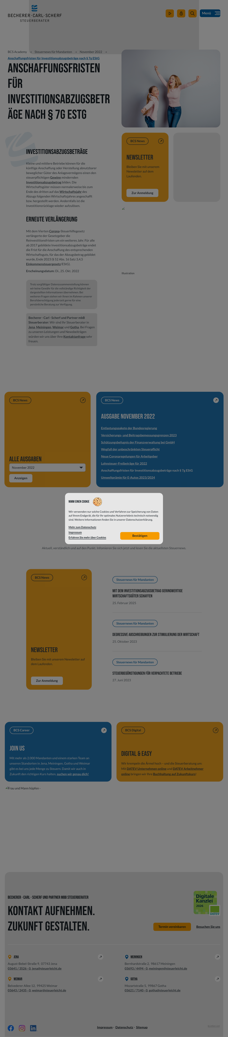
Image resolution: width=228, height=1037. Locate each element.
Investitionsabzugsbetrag (43, 182)
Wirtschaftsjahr (70, 192)
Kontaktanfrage (74, 336)
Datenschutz (124, 1028)
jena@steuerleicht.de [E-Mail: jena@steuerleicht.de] (46, 969)
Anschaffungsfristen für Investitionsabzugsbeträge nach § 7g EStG (53, 58)
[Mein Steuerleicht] (181, 14)
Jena (31, 327)
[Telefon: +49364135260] (19, 968)
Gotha (74, 327)
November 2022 (91, 52)
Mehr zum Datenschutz (82, 527)
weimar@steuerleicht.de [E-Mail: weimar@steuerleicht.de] (49, 991)
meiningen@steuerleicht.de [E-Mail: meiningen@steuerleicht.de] (168, 969)
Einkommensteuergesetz (43, 264)
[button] (192, 14)
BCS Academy (17, 52)
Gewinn (55, 177)
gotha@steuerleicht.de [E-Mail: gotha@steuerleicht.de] (165, 991)
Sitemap (141, 1028)
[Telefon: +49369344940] (136, 968)
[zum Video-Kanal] (169, 14)
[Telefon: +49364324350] (19, 990)
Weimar (58, 327)
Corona (54, 231)
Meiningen (43, 327)
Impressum (105, 1028)
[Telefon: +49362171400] (136, 990)
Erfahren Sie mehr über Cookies (87, 537)
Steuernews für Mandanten (53, 52)
